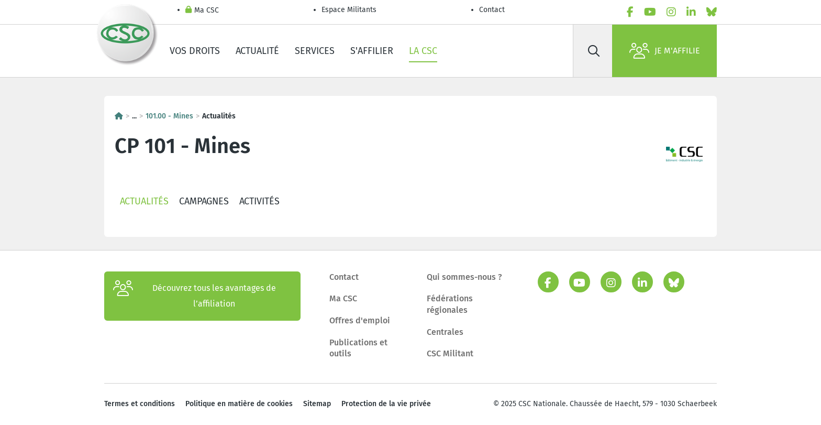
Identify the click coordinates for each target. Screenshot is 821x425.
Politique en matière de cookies (239, 403)
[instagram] (671, 12)
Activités (259, 201)
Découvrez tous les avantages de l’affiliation (194, 296)
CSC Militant (450, 353)
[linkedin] (691, 12)
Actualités (144, 201)
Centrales (445, 332)
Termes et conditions (139, 403)
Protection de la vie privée (386, 403)
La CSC (423, 51)
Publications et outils (358, 348)
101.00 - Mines (169, 116)
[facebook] (630, 12)
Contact (492, 9)
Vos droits (195, 51)
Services (315, 51)
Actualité (257, 51)
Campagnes (204, 201)
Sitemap (317, 403)
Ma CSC (202, 11)
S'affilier (371, 51)
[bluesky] (711, 12)
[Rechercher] (593, 51)
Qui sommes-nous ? (464, 277)
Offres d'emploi (359, 320)
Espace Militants (348, 9)
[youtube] (650, 12)
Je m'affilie (664, 51)
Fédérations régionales (450, 304)
